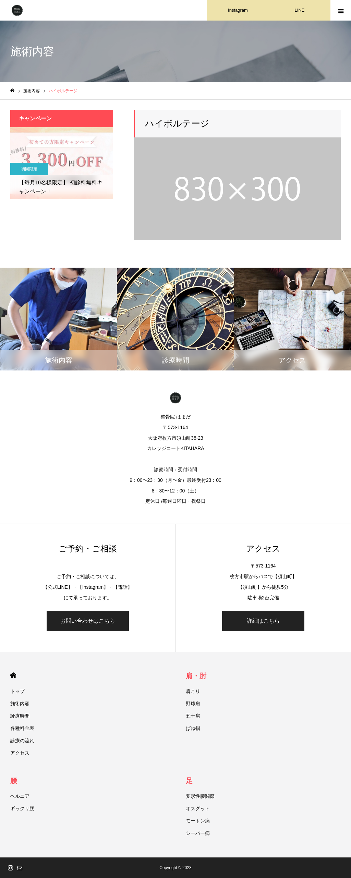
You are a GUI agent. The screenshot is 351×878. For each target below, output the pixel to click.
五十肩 (193, 716)
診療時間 (19, 716)
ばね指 (193, 728)
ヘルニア (19, 796)
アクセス (19, 753)
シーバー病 (198, 833)
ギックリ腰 (22, 808)
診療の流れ (22, 740)
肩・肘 (196, 676)
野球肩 (193, 703)
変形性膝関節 (200, 796)
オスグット (198, 808)
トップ (17, 691)
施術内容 (19, 703)
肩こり (193, 691)
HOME (13, 675)
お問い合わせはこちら (87, 621)
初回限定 (29, 169)
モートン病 (198, 821)
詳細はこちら (263, 621)
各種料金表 (22, 728)
